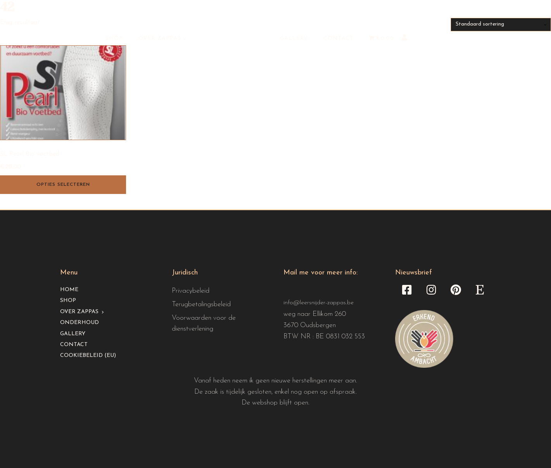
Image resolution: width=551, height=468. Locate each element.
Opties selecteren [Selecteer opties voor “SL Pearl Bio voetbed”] (63, 184)
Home (69, 290)
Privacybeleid (190, 291)
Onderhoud (79, 323)
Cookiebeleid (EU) (88, 355)
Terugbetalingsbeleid (201, 304)
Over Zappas (159, 38)
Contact (338, 38)
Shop (114, 38)
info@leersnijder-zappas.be (318, 303)
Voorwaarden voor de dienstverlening (204, 323)
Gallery (294, 38)
